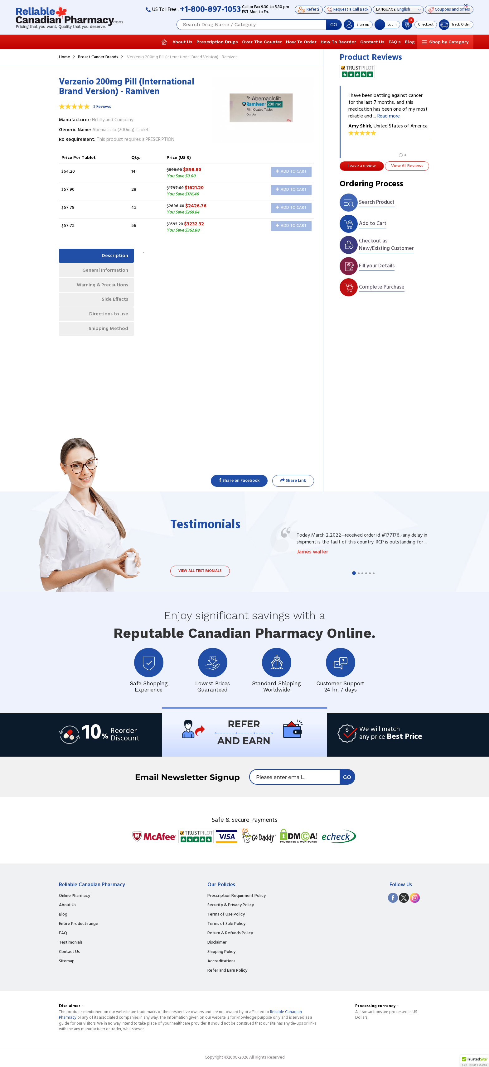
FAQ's (395, 41)
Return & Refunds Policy (230, 933)
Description (114, 256)
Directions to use (108, 317)
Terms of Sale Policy (226, 924)
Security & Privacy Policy (230, 905)
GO (333, 24)
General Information (104, 271)
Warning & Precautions (101, 286)
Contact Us (372, 41)
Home (64, 57)
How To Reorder (338, 41)
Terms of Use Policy (226, 914)
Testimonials (71, 943)
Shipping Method (108, 332)
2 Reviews (102, 106)
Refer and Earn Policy (227, 971)
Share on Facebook (239, 480)
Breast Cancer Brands (98, 57)
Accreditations (221, 961)
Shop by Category (449, 41)
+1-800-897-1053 (210, 10)
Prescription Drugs (217, 41)
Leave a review (362, 166)
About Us (182, 41)
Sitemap (67, 961)
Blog (410, 41)
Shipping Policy (221, 952)
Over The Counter (262, 41)
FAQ (63, 933)
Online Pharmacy (74, 896)
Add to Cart (291, 171)
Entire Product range (78, 924)
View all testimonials (200, 571)
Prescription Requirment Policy (236, 896)
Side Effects (114, 302)
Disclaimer (217, 943)
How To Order (301, 41)
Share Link (293, 480)
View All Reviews (407, 166)
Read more (388, 116)
